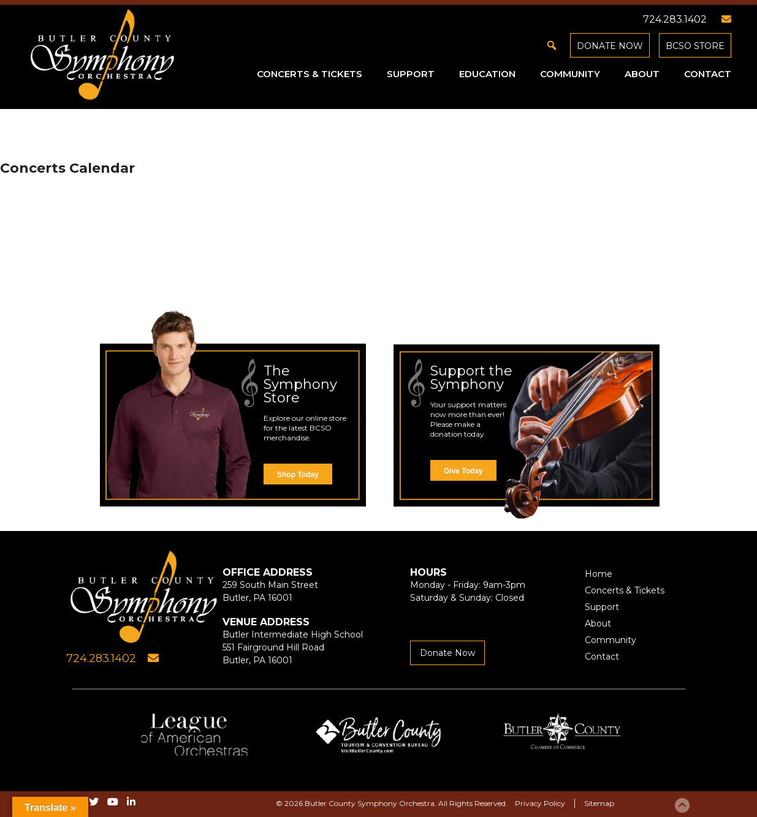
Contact (707, 74)
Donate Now (610, 45)
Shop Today (298, 474)
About (642, 74)
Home (598, 573)
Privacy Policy (540, 803)
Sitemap (599, 803)
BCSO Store (695, 45)
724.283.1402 (675, 19)
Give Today (463, 471)
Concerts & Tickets (309, 74)
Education (487, 74)
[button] (551, 45)
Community (570, 74)
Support (411, 74)
